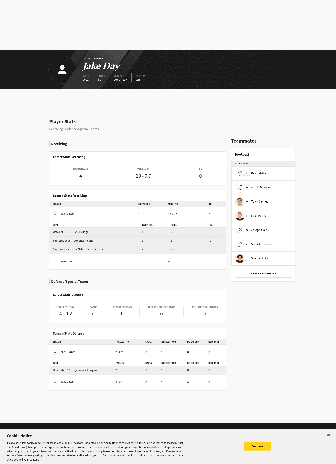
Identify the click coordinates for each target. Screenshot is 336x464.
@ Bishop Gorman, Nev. (78, 249)
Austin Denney (252, 187)
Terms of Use (15, 457)
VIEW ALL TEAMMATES (263, 273)
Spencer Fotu (251, 258)
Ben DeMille (250, 173)
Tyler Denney (251, 202)
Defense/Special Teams (82, 129)
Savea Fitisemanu (254, 244)
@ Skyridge (70, 232)
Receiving (56, 129)
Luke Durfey (251, 216)
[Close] (329, 438)
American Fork (73, 241)
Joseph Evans (252, 230)
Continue (257, 448)
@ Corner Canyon (75, 370)
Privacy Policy (33, 457)
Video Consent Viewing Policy (66, 457)
